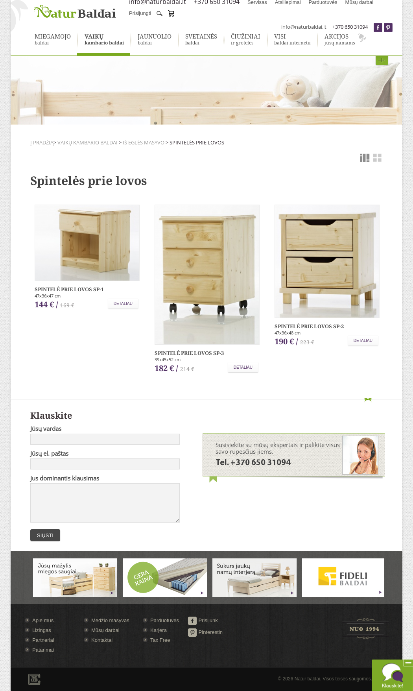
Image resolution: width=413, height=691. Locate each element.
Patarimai (43, 650)
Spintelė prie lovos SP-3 (189, 353)
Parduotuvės (164, 620)
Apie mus (42, 620)
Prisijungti (140, 13)
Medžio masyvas (110, 620)
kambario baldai (104, 39)
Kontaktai (101, 640)
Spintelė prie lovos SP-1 (69, 289)
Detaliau (123, 303)
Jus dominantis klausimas (64, 478)
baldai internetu (292, 39)
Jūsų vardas (45, 428)
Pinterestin (205, 632)
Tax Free (160, 640)
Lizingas (41, 630)
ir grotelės (245, 39)
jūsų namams (339, 39)
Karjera (158, 630)
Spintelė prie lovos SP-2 (309, 326)
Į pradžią (41, 142)
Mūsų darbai (105, 630)
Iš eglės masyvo (143, 142)
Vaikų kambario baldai (87, 142)
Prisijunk (203, 620)
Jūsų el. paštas (49, 453)
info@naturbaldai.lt (303, 26)
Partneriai (43, 640)
